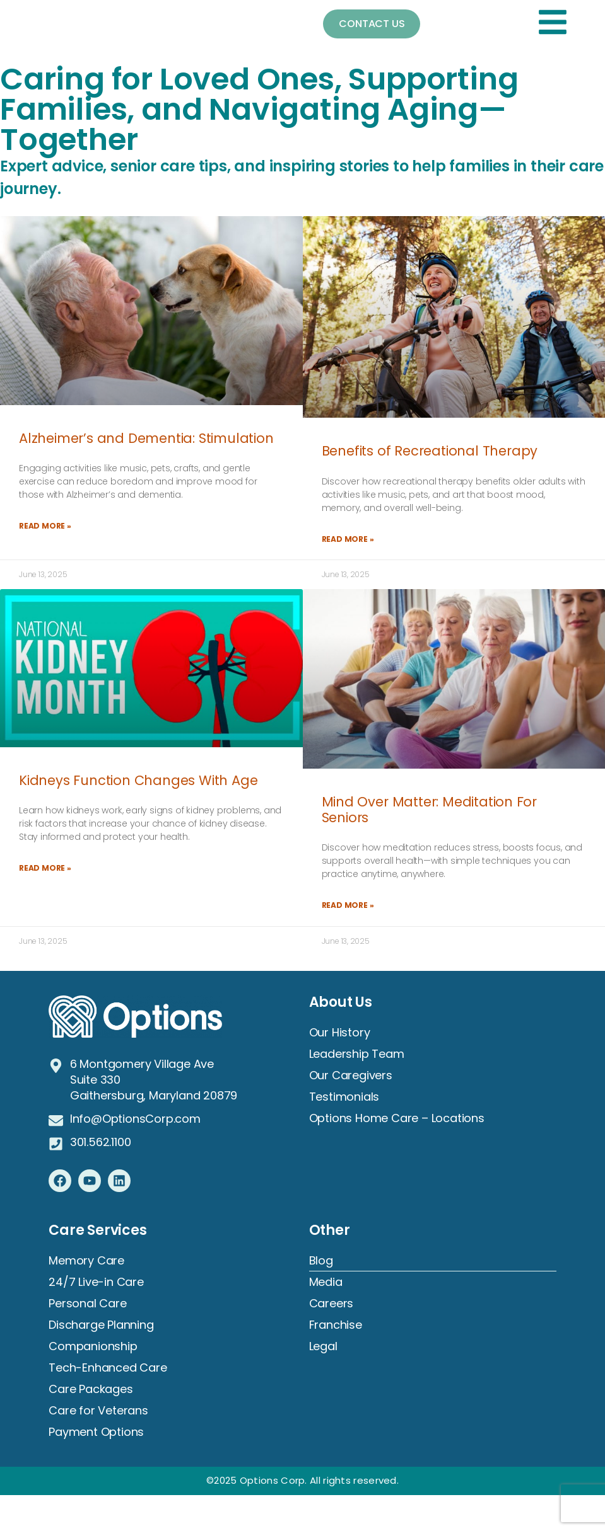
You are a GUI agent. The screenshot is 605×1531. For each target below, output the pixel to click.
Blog (321, 1261)
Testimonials (344, 1097)
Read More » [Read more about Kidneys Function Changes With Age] (45, 868)
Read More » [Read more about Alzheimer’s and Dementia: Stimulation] (45, 525)
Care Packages (90, 1389)
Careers (331, 1304)
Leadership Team (356, 1054)
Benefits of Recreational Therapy (430, 451)
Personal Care (87, 1304)
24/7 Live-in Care (96, 1282)
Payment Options (96, 1432)
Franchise (335, 1325)
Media (326, 1282)
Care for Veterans (98, 1411)
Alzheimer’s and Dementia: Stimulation (146, 438)
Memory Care (86, 1261)
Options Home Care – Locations (397, 1119)
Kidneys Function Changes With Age (138, 781)
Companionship (93, 1347)
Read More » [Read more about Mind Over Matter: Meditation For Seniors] (348, 905)
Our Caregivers (350, 1076)
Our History (339, 1033)
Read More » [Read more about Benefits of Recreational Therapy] (348, 539)
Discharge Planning (101, 1325)
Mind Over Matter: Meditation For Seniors (429, 810)
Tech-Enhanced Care (108, 1368)
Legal (323, 1347)
